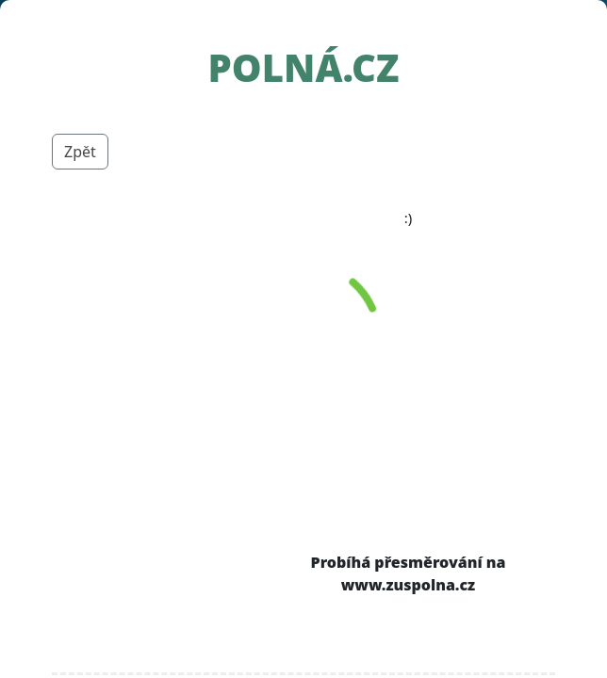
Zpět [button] (80, 151)
